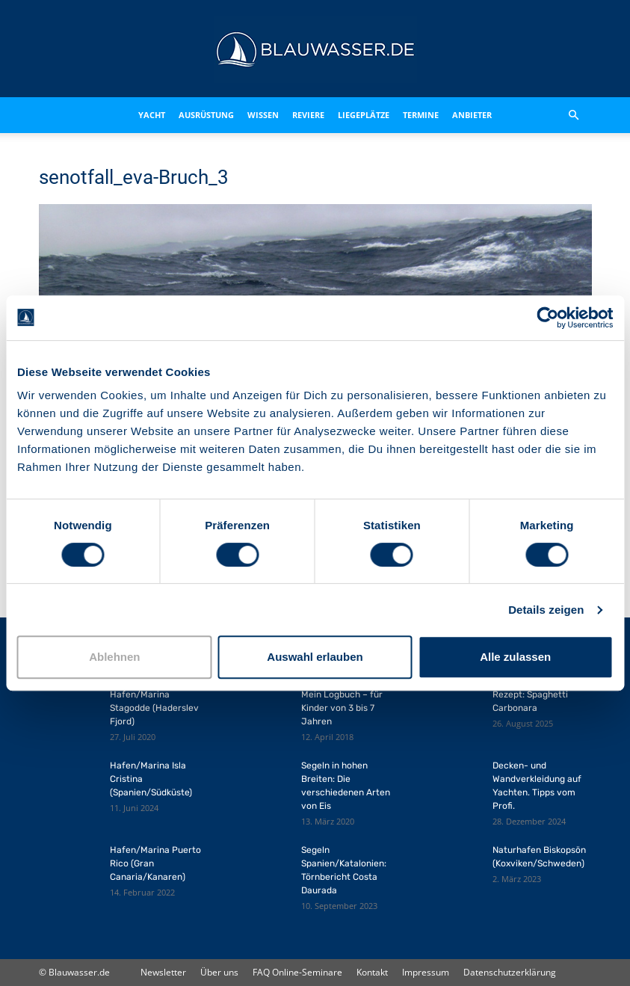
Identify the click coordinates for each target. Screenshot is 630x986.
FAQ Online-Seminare (297, 972)
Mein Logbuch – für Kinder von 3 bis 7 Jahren (342, 708)
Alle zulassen (515, 656)
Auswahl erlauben (314, 656)
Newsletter (163, 972)
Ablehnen (114, 656)
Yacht (151, 114)
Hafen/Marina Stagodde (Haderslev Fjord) (154, 708)
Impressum (425, 972)
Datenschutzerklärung (509, 972)
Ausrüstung (206, 114)
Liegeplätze (363, 114)
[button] (574, 115)
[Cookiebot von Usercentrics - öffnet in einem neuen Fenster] (547, 317)
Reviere (308, 114)
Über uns (219, 972)
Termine (421, 114)
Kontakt (372, 972)
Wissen (263, 114)
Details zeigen (546, 609)
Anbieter (472, 114)
